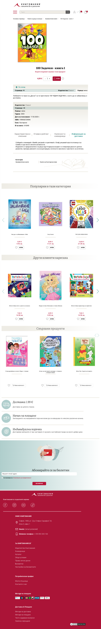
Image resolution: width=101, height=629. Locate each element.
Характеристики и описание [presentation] (22, 135)
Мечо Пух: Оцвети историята (84, 371)
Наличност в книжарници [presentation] (59, 135)
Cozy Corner (50, 234)
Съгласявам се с (17, 478)
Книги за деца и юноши (35, 19)
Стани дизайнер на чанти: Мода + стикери (16, 371)
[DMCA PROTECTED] (78, 624)
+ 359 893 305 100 (41, 534)
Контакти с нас (21, 584)
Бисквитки (19, 564)
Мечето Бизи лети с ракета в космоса (19, 306)
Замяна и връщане (22, 621)
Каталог (18, 554)
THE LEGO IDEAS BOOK (81, 234)
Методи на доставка (23, 612)
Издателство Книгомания (25, 548)
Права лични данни (22, 561)
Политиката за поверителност (22, 478)
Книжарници (20, 551)
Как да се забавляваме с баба (19, 234)
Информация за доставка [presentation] (79, 135)
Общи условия (20, 558)
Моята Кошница (21, 581)
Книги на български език (48, 162)
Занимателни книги (51, 19)
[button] (16, 248)
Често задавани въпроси (25, 618)
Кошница (86, 12)
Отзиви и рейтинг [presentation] (41, 134)
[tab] (22, 135)
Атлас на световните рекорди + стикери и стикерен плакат (50, 372)
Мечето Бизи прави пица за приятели (81, 306)
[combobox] (44, 12)
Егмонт (71, 90)
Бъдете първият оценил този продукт (50, 71)
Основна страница (19, 19)
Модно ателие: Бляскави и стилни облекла (50, 306)
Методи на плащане (23, 615)
